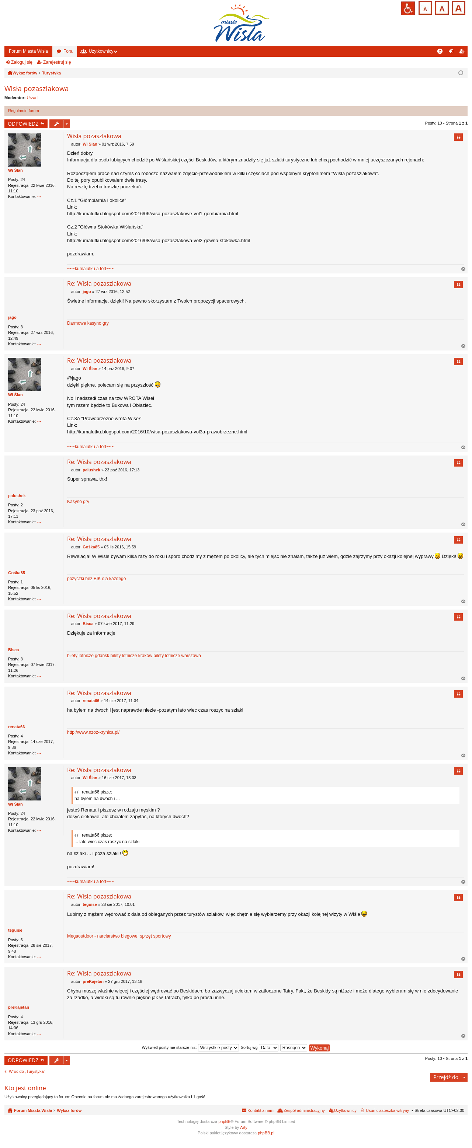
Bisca (13, 650)
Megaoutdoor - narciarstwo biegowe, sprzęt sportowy (119, 936)
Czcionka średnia (441, 7)
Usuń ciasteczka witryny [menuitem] (387, 1111)
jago (12, 317)
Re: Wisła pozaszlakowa (99, 284)
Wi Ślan (15, 170)
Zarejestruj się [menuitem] (463, 53)
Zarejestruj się (57, 62)
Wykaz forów (69, 1111)
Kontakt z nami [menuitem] (260, 1111)
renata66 (16, 727)
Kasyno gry (78, 501)
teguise (15, 930)
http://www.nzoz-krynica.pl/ (93, 732)
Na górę (463, 269)
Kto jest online (25, 1088)
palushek (17, 495)
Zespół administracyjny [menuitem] (304, 1111)
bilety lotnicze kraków (131, 655)
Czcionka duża (458, 7)
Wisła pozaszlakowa (36, 88)
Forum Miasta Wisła (28, 51)
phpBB (224, 1122)
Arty (243, 1127)
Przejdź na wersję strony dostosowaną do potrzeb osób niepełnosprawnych (408, 8)
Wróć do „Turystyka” (27, 1072)
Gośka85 (16, 572)
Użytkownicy (101, 51)
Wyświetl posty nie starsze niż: (190, 1048)
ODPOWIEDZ (23, 123)
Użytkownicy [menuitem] (345, 1111)
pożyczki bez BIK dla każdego (96, 578)
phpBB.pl (266, 1133)
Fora (68, 51)
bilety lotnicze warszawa (177, 655)
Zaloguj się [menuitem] (453, 53)
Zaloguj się (21, 62)
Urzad (32, 97)
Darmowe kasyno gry (88, 323)
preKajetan (18, 1007)
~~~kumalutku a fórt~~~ (90, 268)
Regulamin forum (23, 110)
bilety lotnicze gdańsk (88, 655)
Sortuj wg (259, 1048)
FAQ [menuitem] (442, 53)
